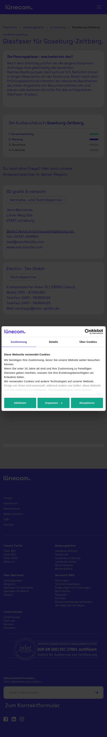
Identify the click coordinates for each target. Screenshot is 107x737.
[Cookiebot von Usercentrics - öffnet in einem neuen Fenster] (87, 331)
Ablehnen (20, 402)
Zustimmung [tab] (19, 341)
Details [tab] (53, 341)
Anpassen (53, 402)
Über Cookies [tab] (88, 341)
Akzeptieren (87, 402)
